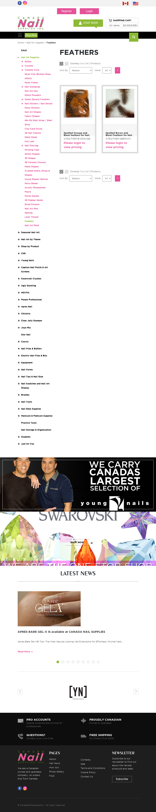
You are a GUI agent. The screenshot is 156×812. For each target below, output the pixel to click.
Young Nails (27, 260)
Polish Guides (32, 196)
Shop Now (31, 35)
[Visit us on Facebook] (20, 788)
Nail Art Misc (31, 208)
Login (89, 11)
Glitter (28, 61)
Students (25, 437)
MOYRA (25, 292)
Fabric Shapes (32, 116)
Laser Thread (31, 217)
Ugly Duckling (28, 285)
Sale (83, 764)
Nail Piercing (31, 145)
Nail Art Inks (31, 91)
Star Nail (25, 334)
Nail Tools (26, 402)
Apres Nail (26, 306)
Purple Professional (31, 299)
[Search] (133, 37)
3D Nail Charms (33, 133)
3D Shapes (30, 158)
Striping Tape (32, 150)
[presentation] (20, 692)
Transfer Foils (32, 70)
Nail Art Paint (32, 225)
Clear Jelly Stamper (31, 320)
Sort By (64, 70)
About (52, 759)
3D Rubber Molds (34, 200)
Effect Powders (33, 95)
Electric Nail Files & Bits (34, 355)
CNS (23, 253)
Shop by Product (30, 246)
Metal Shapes (32, 166)
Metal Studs (31, 137)
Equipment (27, 362)
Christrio (25, 313)
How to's (54, 767)
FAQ (51, 776)
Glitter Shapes (32, 154)
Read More (24, 651)
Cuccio (25, 341)
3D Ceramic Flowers (35, 162)
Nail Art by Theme (30, 239)
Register (67, 11)
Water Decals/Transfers (37, 99)
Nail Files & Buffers (31, 348)
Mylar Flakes (31, 82)
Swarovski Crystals (31, 278)
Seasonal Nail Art (30, 232)
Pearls (28, 192)
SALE (24, 50)
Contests (85, 759)
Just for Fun (27, 444)
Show (98, 70)
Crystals (29, 66)
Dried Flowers (32, 204)
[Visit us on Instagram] (25, 788)
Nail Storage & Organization (36, 430)
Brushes (25, 395)
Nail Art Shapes (33, 112)
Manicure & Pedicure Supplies (36, 416)
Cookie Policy (88, 772)
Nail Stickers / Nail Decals (38, 103)
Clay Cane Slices (33, 129)
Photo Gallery (56, 771)
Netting (29, 213)
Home (21, 42)
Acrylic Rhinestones (35, 187)
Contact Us (87, 776)
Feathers (29, 221)
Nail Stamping (32, 87)
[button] (57, 662)
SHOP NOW (77, 488)
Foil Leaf (29, 141)
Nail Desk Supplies (31, 409)
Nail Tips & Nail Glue (32, 376)
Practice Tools (29, 423)
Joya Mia (26, 327)
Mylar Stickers (32, 108)
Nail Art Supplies (35, 42)
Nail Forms (27, 369)
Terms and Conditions (93, 768)
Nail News (54, 763)
